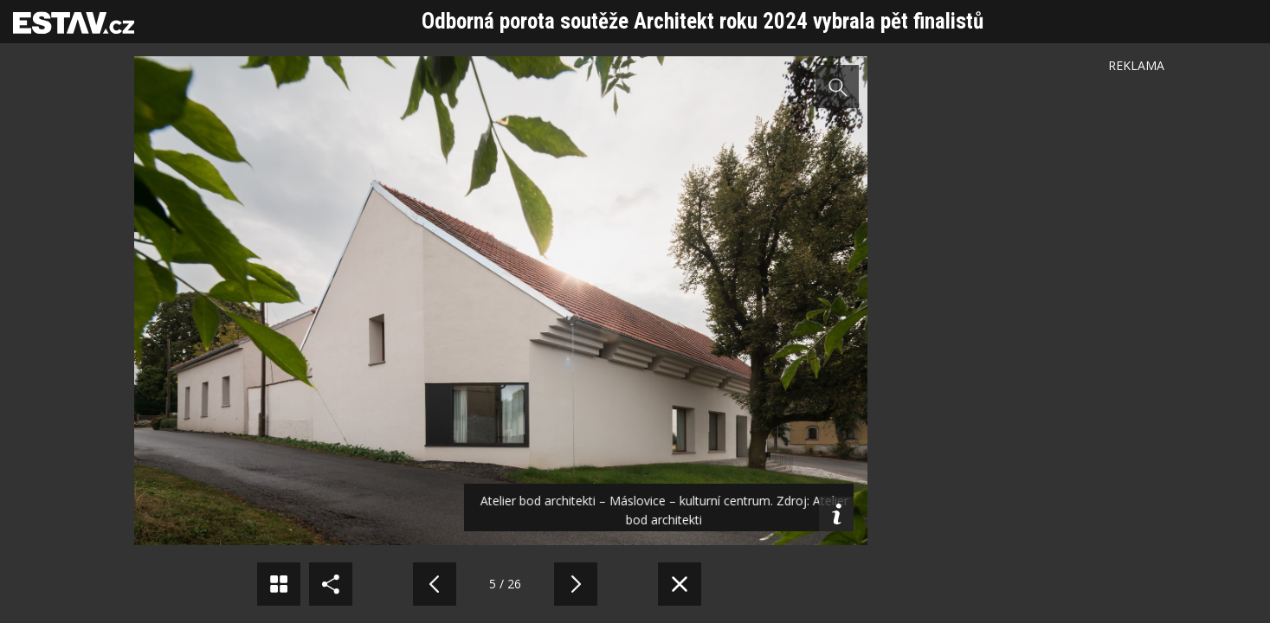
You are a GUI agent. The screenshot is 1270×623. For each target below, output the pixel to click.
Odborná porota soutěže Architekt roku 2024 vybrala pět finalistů (702, 21)
